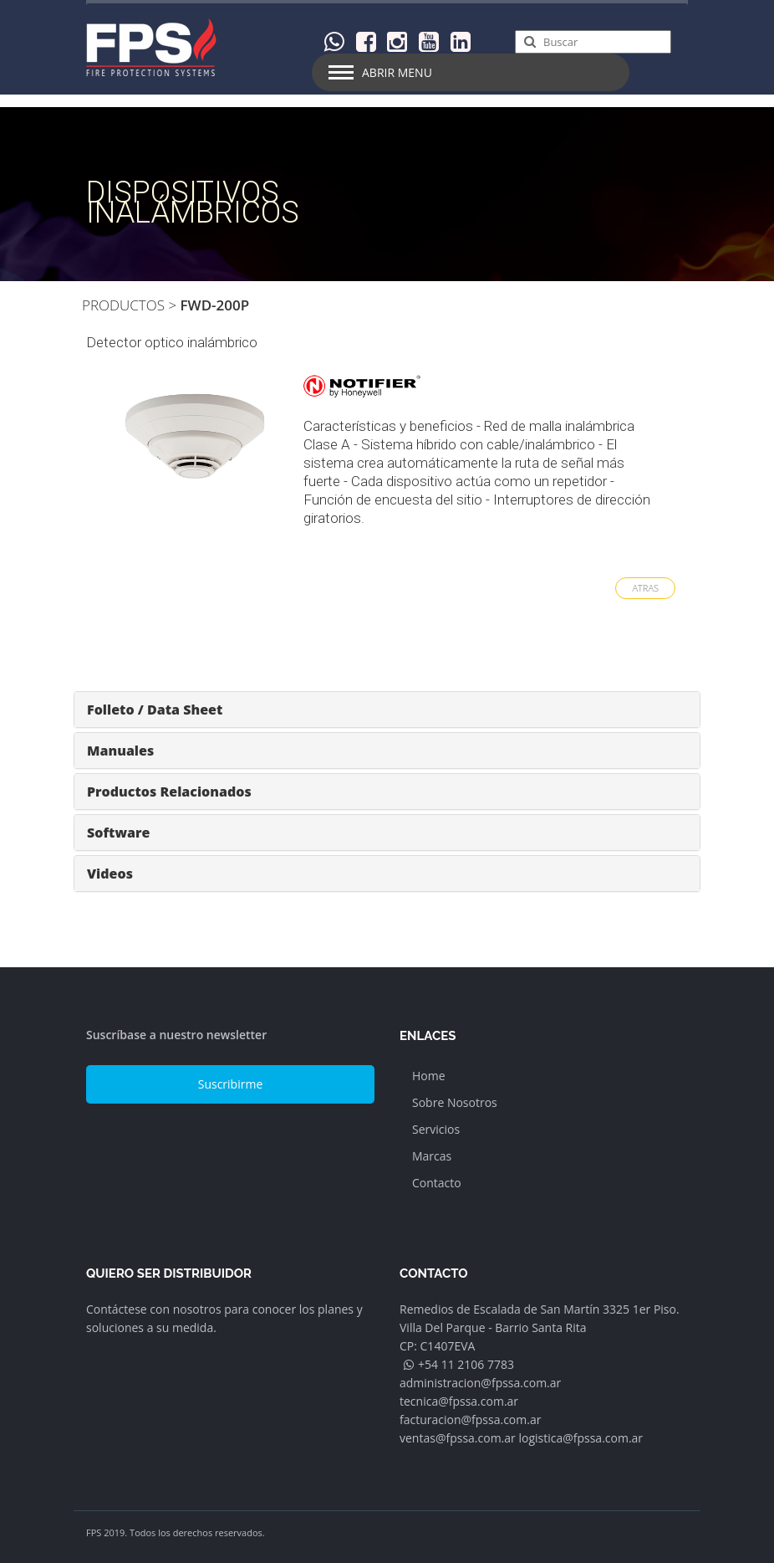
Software (118, 832)
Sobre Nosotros (454, 1102)
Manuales (120, 750)
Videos (110, 873)
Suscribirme (230, 1084)
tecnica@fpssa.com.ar (459, 1401)
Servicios (436, 1129)
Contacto (436, 1183)
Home (429, 1076)
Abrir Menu (397, 72)
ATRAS (645, 588)
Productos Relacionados (169, 791)
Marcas (431, 1156)
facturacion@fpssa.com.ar (470, 1419)
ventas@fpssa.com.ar (458, 1438)
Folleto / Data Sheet (154, 709)
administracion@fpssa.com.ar (480, 1383)
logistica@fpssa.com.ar (580, 1438)
